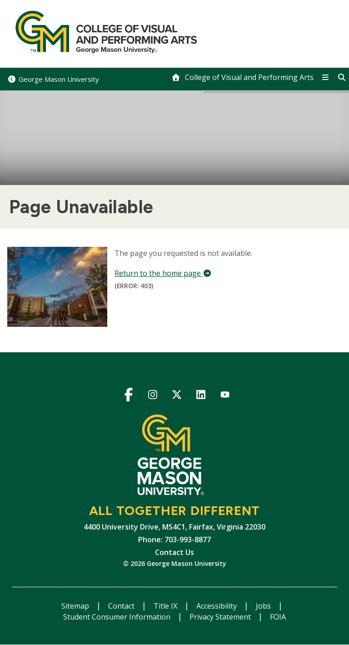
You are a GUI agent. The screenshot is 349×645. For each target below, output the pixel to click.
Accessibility (217, 606)
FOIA (278, 617)
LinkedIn (201, 396)
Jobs (264, 606)
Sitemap (76, 606)
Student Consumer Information (117, 617)
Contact (122, 606)
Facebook (129, 396)
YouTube (225, 396)
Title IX (166, 606)
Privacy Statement (221, 617)
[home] (242, 77)
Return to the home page (163, 273)
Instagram (153, 396)
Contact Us (174, 552)
